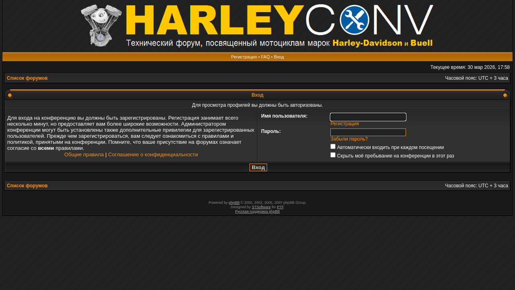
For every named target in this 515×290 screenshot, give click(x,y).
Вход (279, 56)
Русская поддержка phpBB (257, 211)
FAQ (265, 56)
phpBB (234, 203)
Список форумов (27, 78)
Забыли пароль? (349, 139)
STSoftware (261, 207)
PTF (280, 207)
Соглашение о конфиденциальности (153, 154)
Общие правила (84, 154)
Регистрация (244, 56)
